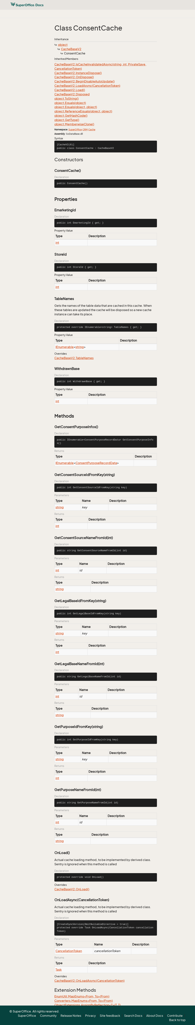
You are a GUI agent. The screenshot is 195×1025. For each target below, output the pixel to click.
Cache (91, 129)
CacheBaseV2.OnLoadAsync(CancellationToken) (89, 981)
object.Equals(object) (70, 103)
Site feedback (110, 1016)
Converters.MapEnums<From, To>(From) (83, 1001)
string (80, 347)
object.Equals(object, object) (75, 107)
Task (59, 970)
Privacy (90, 1016)
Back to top (177, 1020)
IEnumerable (65, 347)
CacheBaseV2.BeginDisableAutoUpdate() (84, 81)
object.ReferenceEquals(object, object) (83, 111)
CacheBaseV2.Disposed (72, 94)
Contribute (175, 1016)
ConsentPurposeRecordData (96, 463)
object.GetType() (66, 120)
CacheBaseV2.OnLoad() (71, 889)
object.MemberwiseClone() (74, 124)
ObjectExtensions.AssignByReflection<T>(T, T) (87, 1005)
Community (48, 1016)
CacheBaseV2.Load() (69, 90)
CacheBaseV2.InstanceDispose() (78, 73)
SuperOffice (75, 129)
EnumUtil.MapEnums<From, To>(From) (81, 996)
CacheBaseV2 (71, 49)
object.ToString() (66, 98)
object (63, 45)
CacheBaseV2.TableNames (74, 358)
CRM (85, 129)
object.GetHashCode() (70, 115)
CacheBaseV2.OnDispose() (74, 77)
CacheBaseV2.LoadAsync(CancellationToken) (87, 86)
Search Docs (133, 1016)
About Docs (154, 1016)
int (57, 242)
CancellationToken (69, 951)
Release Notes (71, 1016)
